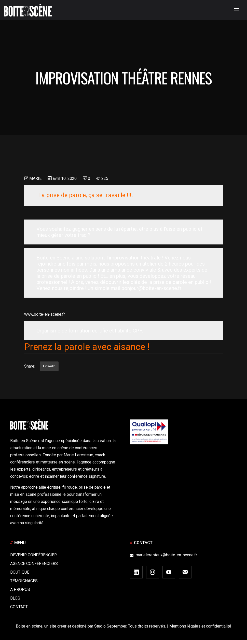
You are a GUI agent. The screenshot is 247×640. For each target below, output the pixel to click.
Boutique (19, 572)
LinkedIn (49, 366)
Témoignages (24, 580)
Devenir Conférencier (33, 554)
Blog (15, 598)
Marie (35, 178)
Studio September (110, 626)
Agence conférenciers (34, 563)
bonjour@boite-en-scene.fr (151, 288)
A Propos (20, 589)
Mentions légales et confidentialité (200, 626)
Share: (29, 366)
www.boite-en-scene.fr (44, 314)
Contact (19, 606)
